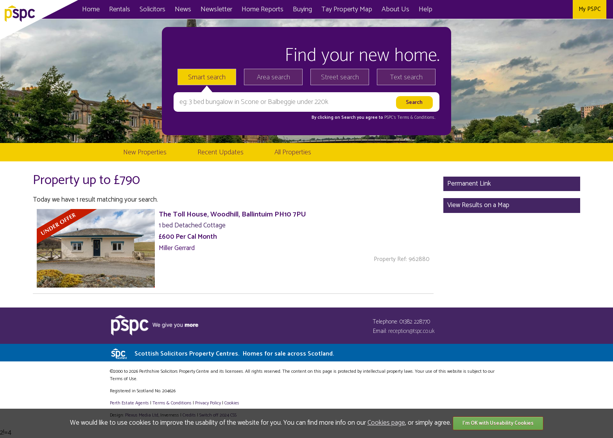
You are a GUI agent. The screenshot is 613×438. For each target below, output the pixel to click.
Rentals (119, 9)
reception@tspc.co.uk (411, 331)
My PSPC (589, 9)
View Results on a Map (478, 205)
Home (91, 9)
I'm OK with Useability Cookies (498, 423)
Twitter (546, 9)
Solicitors (152, 9)
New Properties (145, 152)
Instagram (564, 9)
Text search (406, 77)
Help (425, 9)
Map (346, 9)
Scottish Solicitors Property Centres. (234, 354)
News (183, 9)
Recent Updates (220, 152)
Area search (273, 77)
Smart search (207, 77)
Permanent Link (469, 183)
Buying (302, 9)
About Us (395, 9)
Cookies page (386, 422)
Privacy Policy (208, 403)
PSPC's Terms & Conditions (409, 117)
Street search (340, 77)
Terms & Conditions (172, 403)
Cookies (231, 403)
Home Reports (262, 9)
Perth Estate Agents (129, 403)
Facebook (529, 9)
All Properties (292, 152)
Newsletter (216, 9)
